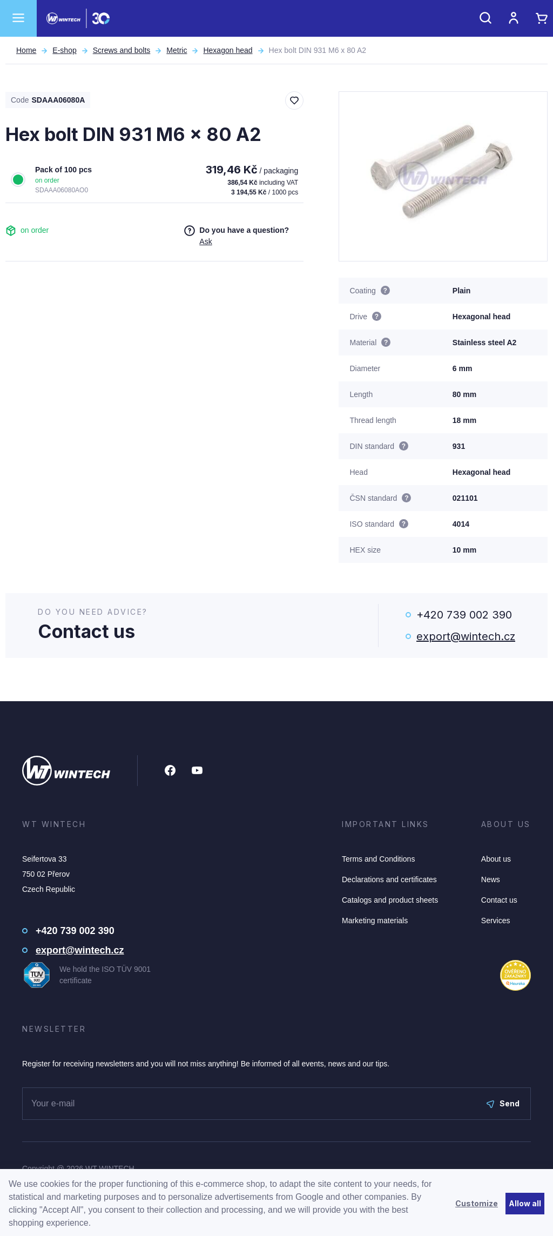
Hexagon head (227, 50)
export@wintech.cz (465, 636)
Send (503, 1103)
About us (496, 859)
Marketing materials (375, 920)
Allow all (525, 1203)
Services (495, 920)
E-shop (64, 50)
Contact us (499, 900)
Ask (205, 241)
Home (26, 50)
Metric (176, 50)
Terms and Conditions (378, 859)
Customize (476, 1203)
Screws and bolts (122, 50)
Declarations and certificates (389, 879)
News (490, 879)
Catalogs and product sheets (390, 900)
